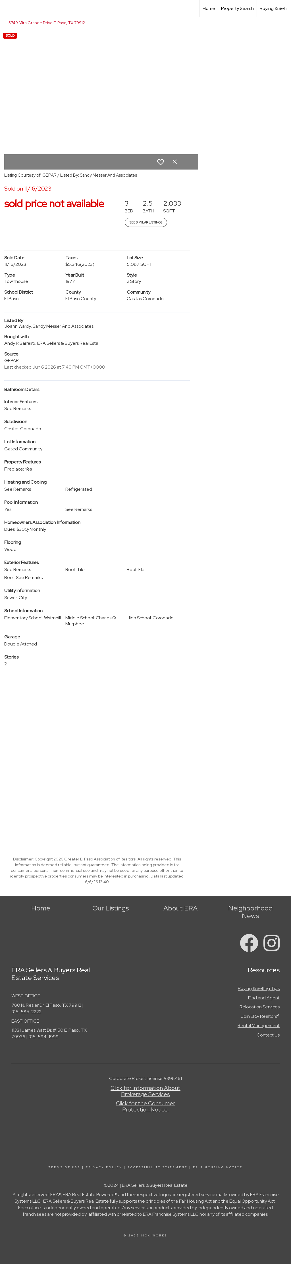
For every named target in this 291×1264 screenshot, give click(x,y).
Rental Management (259, 1026)
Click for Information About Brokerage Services (145, 1091)
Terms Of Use (64, 1167)
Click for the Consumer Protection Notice (145, 1106)
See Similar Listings (146, 222)
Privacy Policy (104, 1167)
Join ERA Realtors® (260, 1016)
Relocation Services (260, 1007)
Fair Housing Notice (218, 1167)
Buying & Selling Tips (259, 988)
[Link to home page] (7, 8)
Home (209, 8)
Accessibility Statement (158, 1167)
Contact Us (268, 1035)
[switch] (160, 162)
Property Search (237, 8)
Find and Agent (264, 998)
